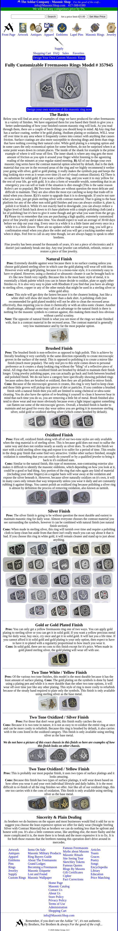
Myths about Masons (76, 851)
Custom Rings (17, 877)
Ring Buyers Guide (40, 856)
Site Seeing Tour (73, 858)
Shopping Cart (57, 910)
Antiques (14, 853)
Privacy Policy (57, 900)
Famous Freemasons (75, 848)
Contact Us (55, 889)
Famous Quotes (72, 865)
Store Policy (56, 896)
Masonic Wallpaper (40, 877)
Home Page (55, 882)
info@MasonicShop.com (58, 915)
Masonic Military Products (44, 853)
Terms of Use (56, 903)
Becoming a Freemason (42, 867)
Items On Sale (36, 849)
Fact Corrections (73, 879)
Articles (96, 849)
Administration (57, 907)
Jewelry (13, 870)
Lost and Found (37, 874)
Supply (12, 874)
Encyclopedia (99, 867)
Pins (11, 863)
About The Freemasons (42, 860)
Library (95, 870)
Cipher (67, 876)
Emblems (14, 860)
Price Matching (100, 877)
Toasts (95, 853)
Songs (94, 863)
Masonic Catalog (59, 886)
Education (97, 874)
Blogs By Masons (74, 869)
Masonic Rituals (73, 855)
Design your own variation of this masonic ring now (59, 109)
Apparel (13, 856)
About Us (54, 893)
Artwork (13, 849)
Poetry (95, 860)
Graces (95, 856)
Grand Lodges (36, 863)
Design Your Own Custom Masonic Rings (59, 57)
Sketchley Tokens (74, 862)
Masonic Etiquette (39, 870)
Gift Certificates (73, 872)
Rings (11, 867)
